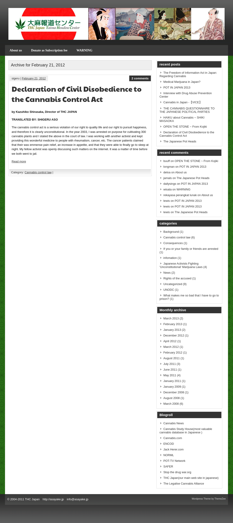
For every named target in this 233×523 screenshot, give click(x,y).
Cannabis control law (38, 172)
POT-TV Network (174, 460)
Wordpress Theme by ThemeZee (209, 499)
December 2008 (173, 392)
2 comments (140, 78)
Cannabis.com (172, 438)
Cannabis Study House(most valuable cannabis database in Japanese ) (186, 430)
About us (16, 50)
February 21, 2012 (34, 78)
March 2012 (171, 347)
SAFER (168, 466)
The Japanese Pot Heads (179, 141)
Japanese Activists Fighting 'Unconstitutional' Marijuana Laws (181, 265)
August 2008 (171, 398)
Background (171, 231)
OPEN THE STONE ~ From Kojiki (185, 126)
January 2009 (172, 386)
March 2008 (171, 403)
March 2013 (171, 318)
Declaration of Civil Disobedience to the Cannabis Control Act (77, 93)
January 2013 (172, 329)
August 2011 (171, 358)
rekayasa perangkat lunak (180, 195)
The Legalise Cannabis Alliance (183, 483)
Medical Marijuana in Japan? (181, 81)
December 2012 (173, 335)
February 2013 (172, 324)
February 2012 (172, 352)
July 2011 (169, 364)
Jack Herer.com (173, 449)
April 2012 (170, 341)
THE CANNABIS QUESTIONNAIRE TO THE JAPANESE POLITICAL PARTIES (187, 110)
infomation (170, 258)
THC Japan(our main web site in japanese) (191, 478)
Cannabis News (173, 423)
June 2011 (170, 369)
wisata (167, 189)
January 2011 (172, 381)
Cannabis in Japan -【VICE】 (182, 102)
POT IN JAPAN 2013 (176, 87)
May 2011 (169, 375)
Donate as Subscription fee (49, 50)
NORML (168, 455)
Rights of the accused (177, 278)
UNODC (168, 289)
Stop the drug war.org (177, 472)
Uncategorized (172, 284)
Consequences (173, 243)
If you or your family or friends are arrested (190, 248)
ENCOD (168, 443)
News (167, 272)
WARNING (84, 50)
